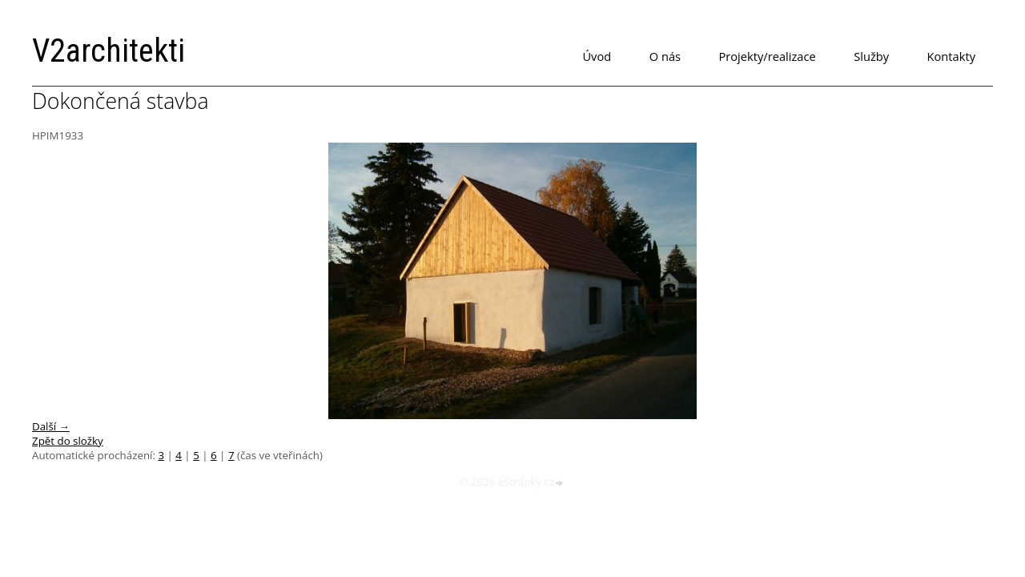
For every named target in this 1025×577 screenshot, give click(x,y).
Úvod (596, 56)
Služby (871, 56)
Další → (51, 426)
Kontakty (951, 56)
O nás (665, 56)
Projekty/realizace (767, 56)
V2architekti (108, 51)
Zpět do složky (67, 441)
